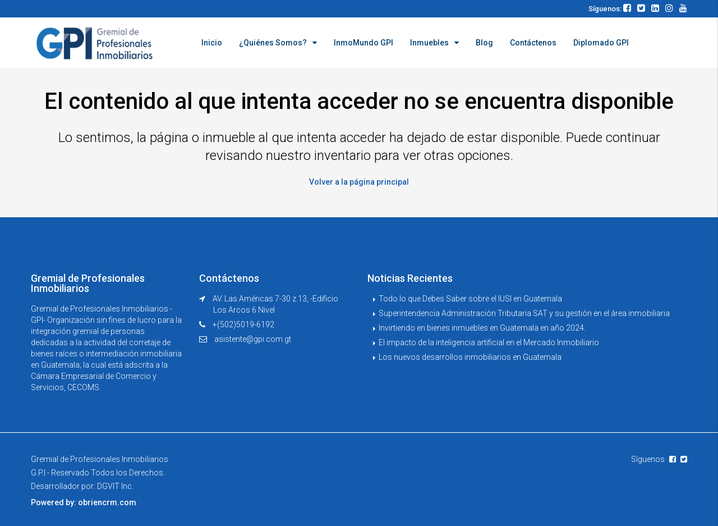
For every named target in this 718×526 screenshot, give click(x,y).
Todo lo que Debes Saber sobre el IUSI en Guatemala (470, 298)
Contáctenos (533, 42)
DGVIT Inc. (115, 486)
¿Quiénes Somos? (273, 42)
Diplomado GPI (601, 42)
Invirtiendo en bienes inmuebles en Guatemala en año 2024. (482, 327)
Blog (484, 42)
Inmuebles (429, 42)
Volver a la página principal (359, 181)
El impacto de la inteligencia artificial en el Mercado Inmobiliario (489, 342)
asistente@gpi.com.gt (252, 339)
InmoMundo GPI (363, 42)
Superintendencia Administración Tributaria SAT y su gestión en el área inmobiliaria (524, 313)
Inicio (211, 42)
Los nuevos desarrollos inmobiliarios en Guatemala (470, 357)
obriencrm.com (107, 502)
